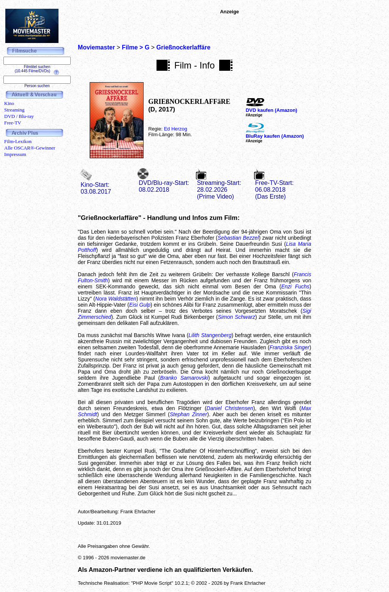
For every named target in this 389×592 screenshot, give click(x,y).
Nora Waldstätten (115, 299)
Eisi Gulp (139, 305)
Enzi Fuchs (295, 286)
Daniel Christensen (230, 408)
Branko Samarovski (184, 378)
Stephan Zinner (188, 414)
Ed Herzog (175, 129)
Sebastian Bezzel (238, 238)
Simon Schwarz (236, 317)
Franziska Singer (289, 347)
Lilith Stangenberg (209, 335)
